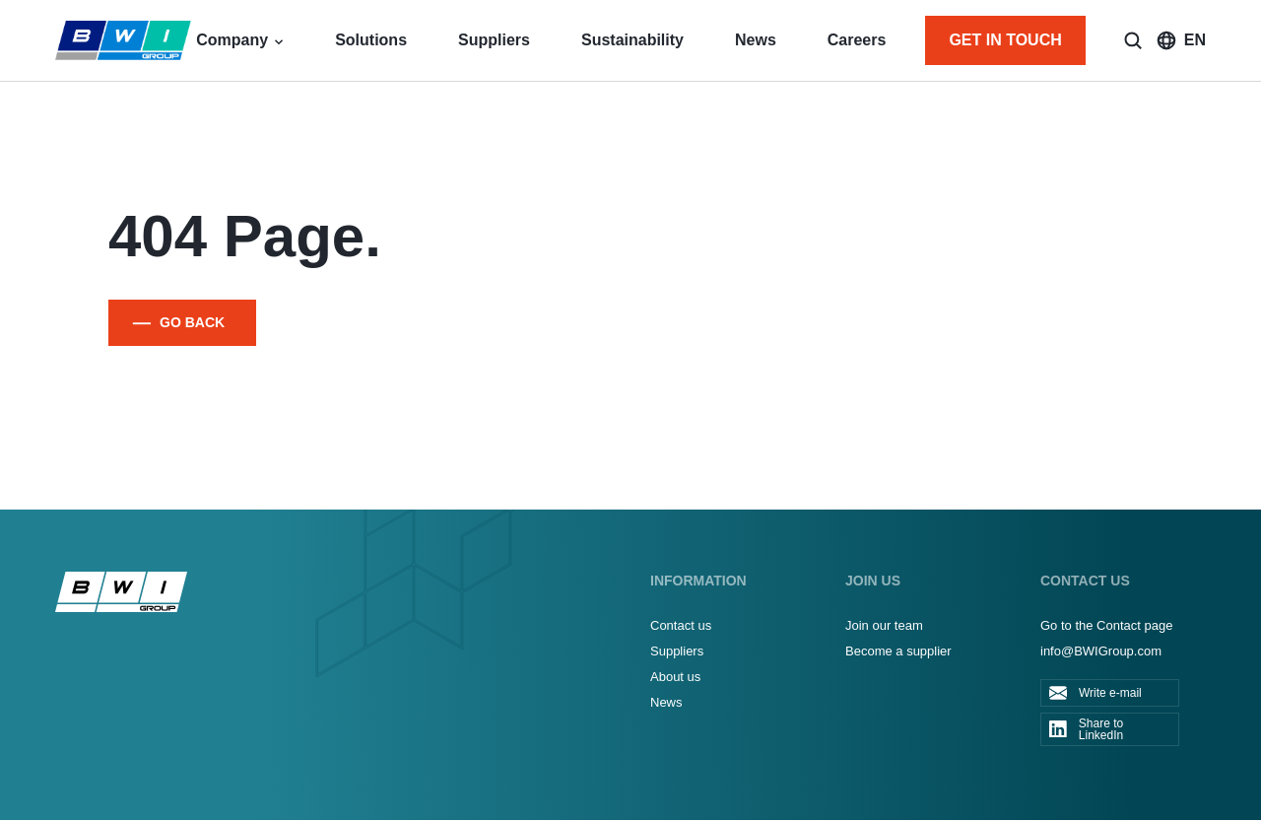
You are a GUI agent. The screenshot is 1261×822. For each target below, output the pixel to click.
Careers (857, 40)
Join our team (884, 625)
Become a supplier (898, 651)
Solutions (371, 40)
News (755, 40)
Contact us (680, 625)
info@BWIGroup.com (1100, 651)
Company (232, 40)
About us (675, 676)
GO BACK (192, 322)
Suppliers (494, 40)
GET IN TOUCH (1005, 40)
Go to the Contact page (1106, 625)
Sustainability (632, 40)
